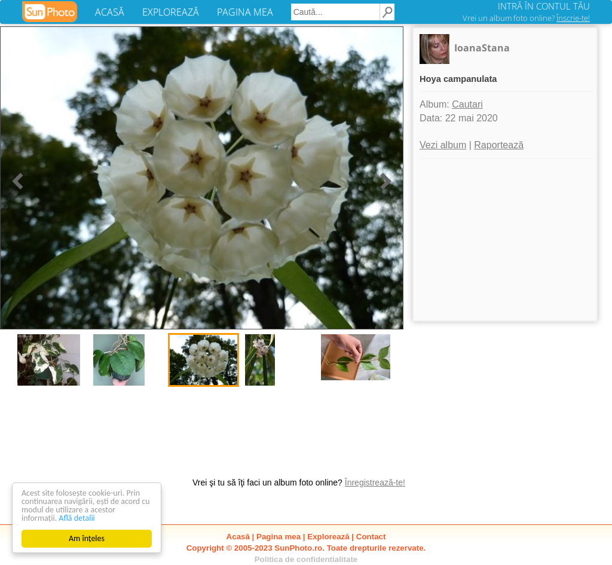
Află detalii (77, 518)
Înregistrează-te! (375, 482)
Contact (371, 536)
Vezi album (443, 145)
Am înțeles (87, 538)
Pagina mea (278, 536)
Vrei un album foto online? (526, 18)
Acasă (238, 536)
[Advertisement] (505, 239)
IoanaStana (482, 47)
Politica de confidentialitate (306, 559)
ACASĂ (109, 12)
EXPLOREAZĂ (170, 12)
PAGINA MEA (245, 12)
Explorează (328, 536)
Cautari (467, 104)
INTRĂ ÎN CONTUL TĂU (544, 6)
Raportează (499, 145)
